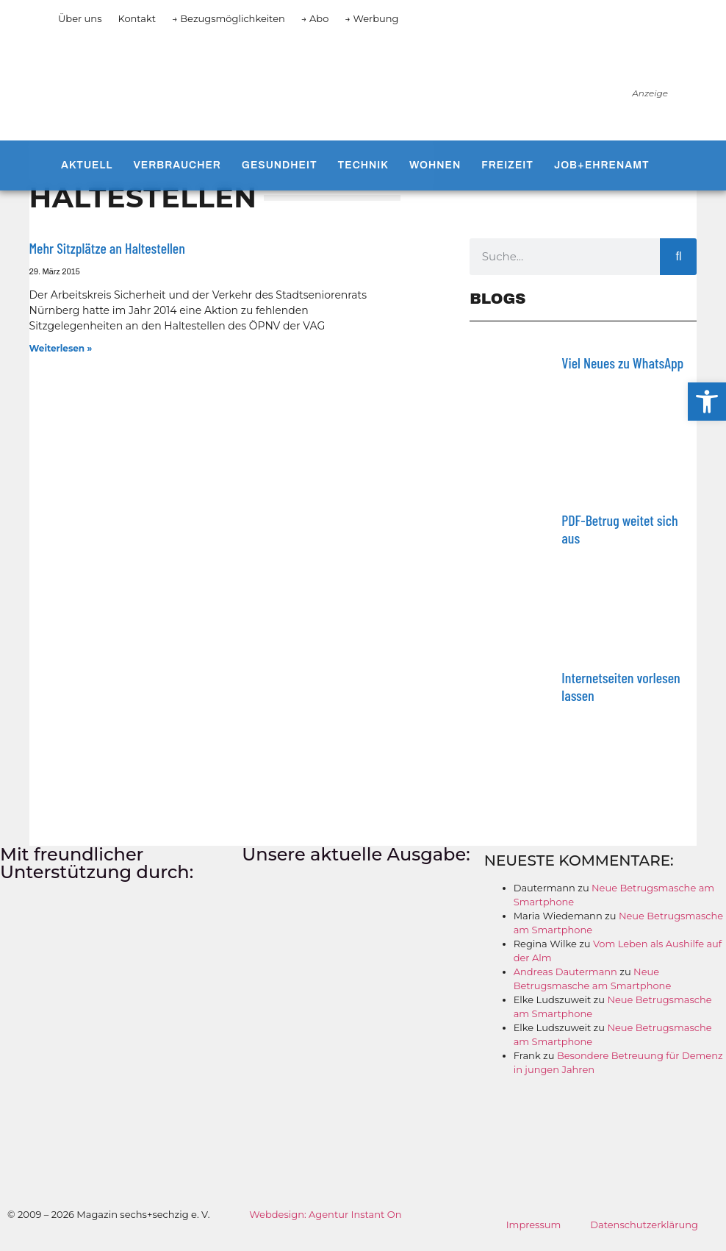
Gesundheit (279, 165)
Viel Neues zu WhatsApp (622, 362)
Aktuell (86, 165)
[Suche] (678, 256)
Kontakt (137, 18)
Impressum (533, 1224)
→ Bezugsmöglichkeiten (228, 18)
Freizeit (507, 165)
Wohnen (435, 165)
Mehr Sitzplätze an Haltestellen (107, 248)
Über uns (79, 18)
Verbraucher (176, 165)
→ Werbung (371, 18)
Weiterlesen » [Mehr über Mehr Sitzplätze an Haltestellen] (61, 348)
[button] (707, 401)
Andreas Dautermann (565, 971)
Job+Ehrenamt (602, 165)
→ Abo (315, 18)
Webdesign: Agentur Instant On (325, 1214)
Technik (363, 165)
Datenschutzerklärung (644, 1224)
